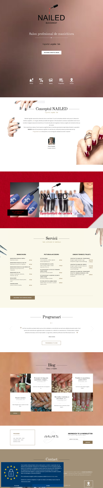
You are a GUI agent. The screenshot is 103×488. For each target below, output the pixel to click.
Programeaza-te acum (51, 344)
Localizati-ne (88, 483)
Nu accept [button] (16, 485)
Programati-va (36, 132)
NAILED (51, 15)
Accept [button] (48, 485)
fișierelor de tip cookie (52, 476)
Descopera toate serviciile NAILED (22, 298)
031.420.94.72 (51, 434)
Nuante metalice (20, 397)
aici (33, 122)
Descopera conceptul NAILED (51, 53)
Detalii (15, 411)
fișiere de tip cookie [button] (25, 481)
